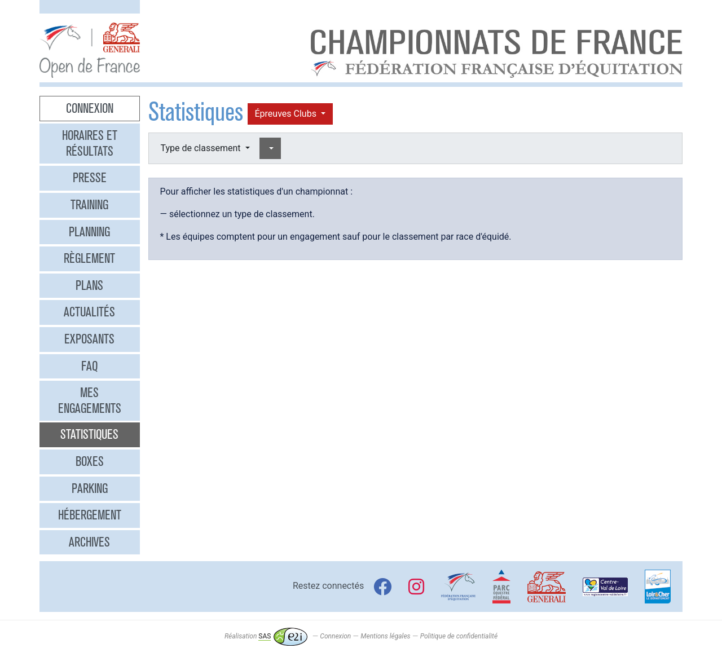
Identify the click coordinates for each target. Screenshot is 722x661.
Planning (89, 232)
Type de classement (202, 148)
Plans (89, 285)
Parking (90, 488)
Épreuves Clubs (287, 113)
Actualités (89, 312)
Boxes (90, 461)
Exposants (89, 339)
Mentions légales (385, 636)
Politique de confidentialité (459, 636)
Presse (90, 178)
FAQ (89, 366)
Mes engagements (89, 400)
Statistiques (89, 434)
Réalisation (265, 636)
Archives (89, 542)
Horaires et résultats (89, 143)
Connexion (89, 108)
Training (89, 205)
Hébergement (89, 515)
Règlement (89, 258)
